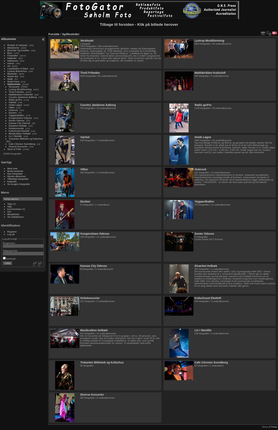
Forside (53, 34)
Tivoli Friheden (16, 92)
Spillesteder (14, 84)
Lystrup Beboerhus (17, 71)
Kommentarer (14, 209)
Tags (9, 204)
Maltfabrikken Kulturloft (21, 94)
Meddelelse (13, 214)
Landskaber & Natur (17, 68)
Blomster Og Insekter (18, 50)
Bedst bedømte (15, 171)
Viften (12, 107)
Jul (8, 66)
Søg (9, 206)
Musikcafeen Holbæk (20, 133)
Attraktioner (13, 47)
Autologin (9, 258)
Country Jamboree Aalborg (23, 97)
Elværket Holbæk (18, 125)
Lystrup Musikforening (20, 89)
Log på (11, 234)
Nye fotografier (15, 173)
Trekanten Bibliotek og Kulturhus (26, 138)
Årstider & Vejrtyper (17, 45)
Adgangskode (10, 250)
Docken (13, 112)
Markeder (12, 73)
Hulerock (13, 110)
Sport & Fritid (14, 149)
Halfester (12, 58)
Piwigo (274, 427)
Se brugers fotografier (18, 184)
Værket (12, 102)
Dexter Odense (17, 120)
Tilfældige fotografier (18, 179)
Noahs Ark (12, 76)
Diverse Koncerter (18, 146)
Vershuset (14, 86)
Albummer (8, 39)
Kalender (12, 181)
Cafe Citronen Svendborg (22, 144)
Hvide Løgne (15, 105)
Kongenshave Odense (20, 118)
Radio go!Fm (15, 99)
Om (9, 211)
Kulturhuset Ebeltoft (19, 131)
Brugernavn (9, 243)
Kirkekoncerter (16, 128)
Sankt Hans (13, 81)
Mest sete (12, 168)
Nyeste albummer (16, 176)
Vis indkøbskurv (15, 216)
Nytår (10, 79)
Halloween (12, 60)
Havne (10, 63)
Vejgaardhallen (16, 115)
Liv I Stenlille (15, 136)
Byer (9, 53)
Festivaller (12, 55)
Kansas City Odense (19, 123)
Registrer (12, 231)
